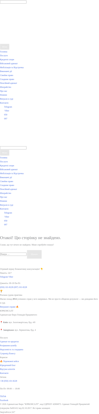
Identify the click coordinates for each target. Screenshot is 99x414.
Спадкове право (7, 79)
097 (3, 118)
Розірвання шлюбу (8, 345)
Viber (4, 111)
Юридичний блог (8, 365)
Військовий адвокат (9, 63)
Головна (3, 52)
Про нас (3, 91)
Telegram (6, 107)
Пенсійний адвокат (8, 83)
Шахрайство (5, 87)
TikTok (3, 396)
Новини (3, 95)
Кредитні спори (7, 59)
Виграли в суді (6, 99)
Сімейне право (6, 75)
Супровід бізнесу (7, 353)
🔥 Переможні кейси (9, 361)
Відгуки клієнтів (7, 369)
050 (3, 115)
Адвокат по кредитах (9, 341)
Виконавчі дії (6, 71)
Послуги (4, 55)
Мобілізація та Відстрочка (12, 67)
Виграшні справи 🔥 (9, 307)
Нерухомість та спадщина (11, 349)
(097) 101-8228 (20, 287)
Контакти (4, 103)
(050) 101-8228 (6, 287)
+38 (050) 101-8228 (8, 381)
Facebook (4, 400)
